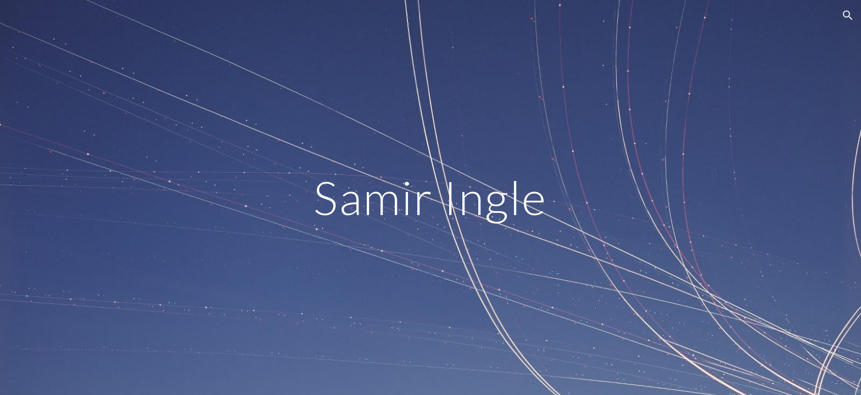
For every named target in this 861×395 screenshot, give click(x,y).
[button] (848, 15)
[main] (430, 197)
